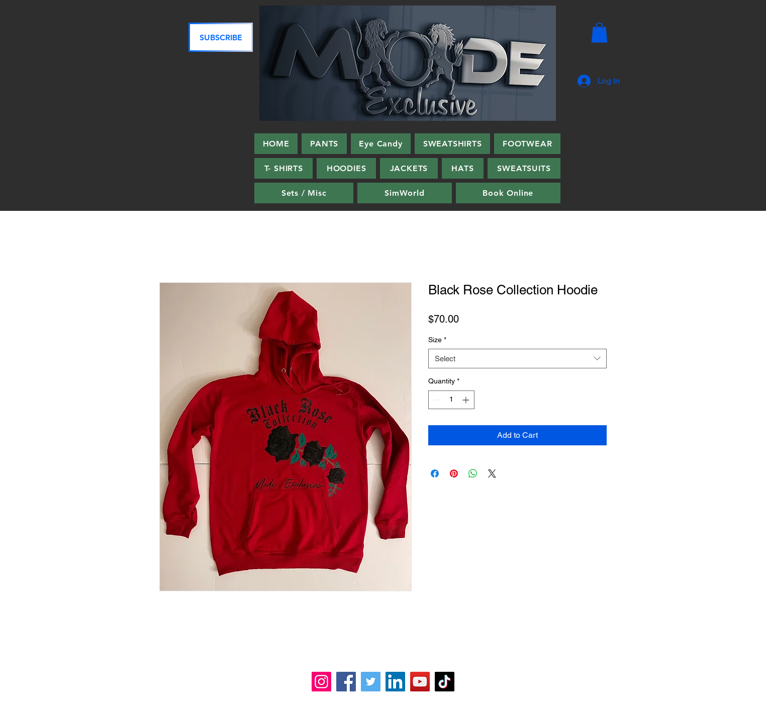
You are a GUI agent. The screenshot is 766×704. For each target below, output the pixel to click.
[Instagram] (321, 681)
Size (437, 340)
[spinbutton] (451, 400)
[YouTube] (420, 681)
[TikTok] (444, 681)
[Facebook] (346, 681)
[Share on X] (492, 473)
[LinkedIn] (395, 681)
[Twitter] (370, 681)
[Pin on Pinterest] (454, 473)
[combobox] (517, 358)
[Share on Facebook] (435, 473)
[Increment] (466, 400)
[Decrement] (436, 400)
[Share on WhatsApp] (473, 473)
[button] (599, 32)
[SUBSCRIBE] (220, 37)
